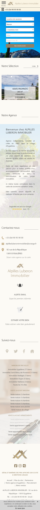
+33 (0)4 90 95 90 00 (13, 9)
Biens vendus (21, 485)
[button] (20, 19)
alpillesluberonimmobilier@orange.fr (19, 253)
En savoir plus (20, 508)
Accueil (9, 480)
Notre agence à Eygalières (15, 483)
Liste (35, 66)
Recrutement (31, 483)
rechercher (20, 46)
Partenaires (29, 480)
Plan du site (18, 480)
